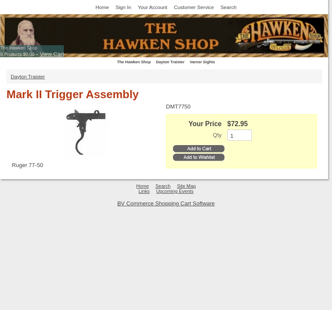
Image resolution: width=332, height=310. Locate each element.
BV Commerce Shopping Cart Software (166, 203)
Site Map (186, 186)
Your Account (152, 7)
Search (228, 7)
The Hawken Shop (18, 48)
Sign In (123, 7)
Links (144, 191)
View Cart (52, 54)
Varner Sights (202, 62)
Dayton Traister (170, 62)
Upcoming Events (175, 191)
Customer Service (194, 7)
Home (102, 7)
